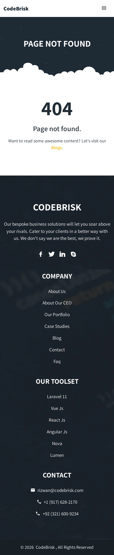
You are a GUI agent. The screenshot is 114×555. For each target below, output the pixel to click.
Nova (57, 443)
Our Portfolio (57, 314)
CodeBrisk (16, 8)
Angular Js (57, 432)
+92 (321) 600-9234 (57, 513)
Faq (57, 361)
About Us (57, 291)
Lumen (57, 455)
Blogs (56, 147)
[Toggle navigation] (104, 8)
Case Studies (57, 326)
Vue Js (57, 408)
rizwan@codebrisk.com (57, 490)
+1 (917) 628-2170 (57, 502)
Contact (57, 350)
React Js (57, 420)
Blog (57, 338)
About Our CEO (57, 303)
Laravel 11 (57, 396)
